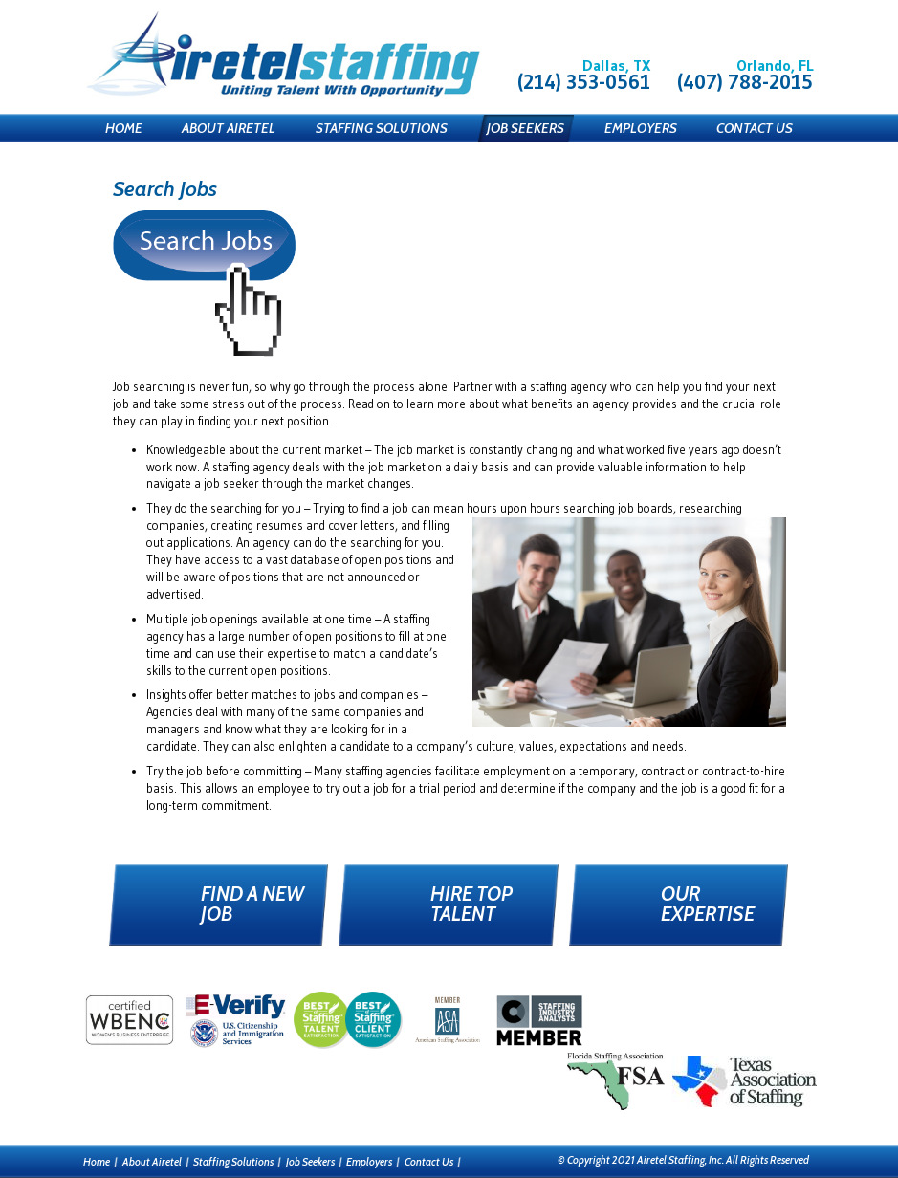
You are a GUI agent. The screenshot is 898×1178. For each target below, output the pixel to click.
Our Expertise (708, 904)
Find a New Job (252, 904)
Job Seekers (525, 128)
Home (123, 128)
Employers (640, 128)
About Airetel (228, 128)
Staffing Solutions (382, 128)
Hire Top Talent (471, 904)
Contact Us (754, 128)
